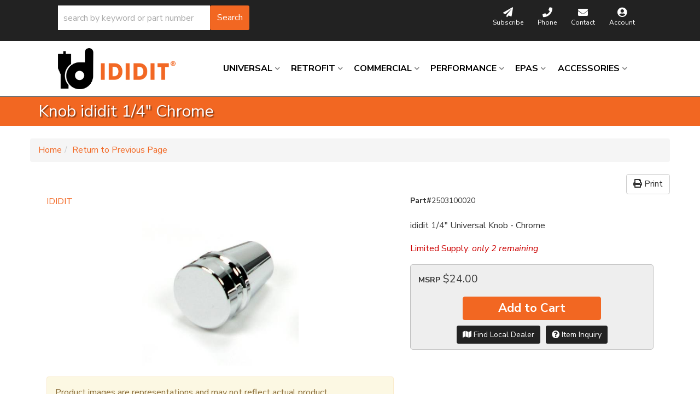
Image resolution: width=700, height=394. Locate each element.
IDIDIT (59, 201)
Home (50, 150)
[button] (153, 17)
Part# (420, 200)
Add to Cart (531, 308)
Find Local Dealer (498, 334)
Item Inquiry (577, 334)
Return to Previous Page (119, 150)
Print (648, 184)
